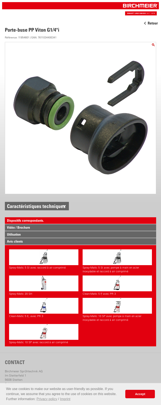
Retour (153, 23)
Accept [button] (140, 394)
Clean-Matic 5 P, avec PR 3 (117, 285)
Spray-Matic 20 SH (43, 285)
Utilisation (14, 234)
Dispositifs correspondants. (25, 220)
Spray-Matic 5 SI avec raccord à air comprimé (43, 259)
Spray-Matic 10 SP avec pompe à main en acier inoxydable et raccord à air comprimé (117, 309)
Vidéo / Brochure (18, 227)
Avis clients (15, 241)
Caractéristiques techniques (36, 206)
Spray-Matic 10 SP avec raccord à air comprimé (43, 334)
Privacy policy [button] (47, 399)
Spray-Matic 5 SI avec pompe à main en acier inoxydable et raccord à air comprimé (117, 261)
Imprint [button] (65, 399)
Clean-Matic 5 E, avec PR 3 (43, 308)
